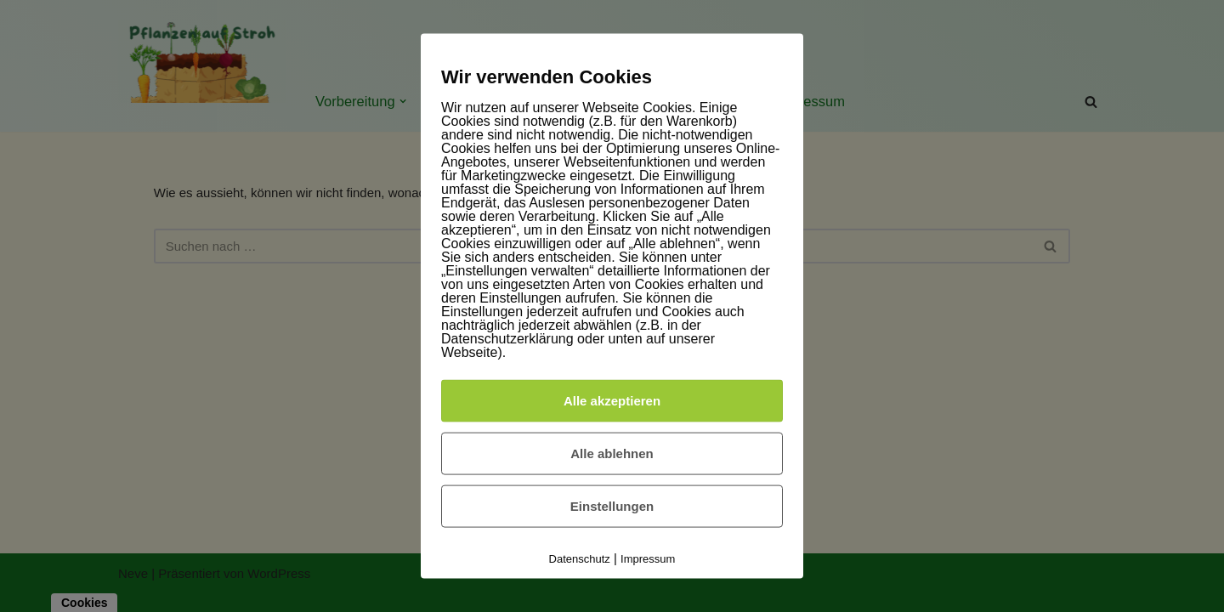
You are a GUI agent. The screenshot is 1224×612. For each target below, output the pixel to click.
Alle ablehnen (612, 452)
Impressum (647, 558)
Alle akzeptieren (612, 400)
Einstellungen (612, 505)
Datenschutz (579, 558)
